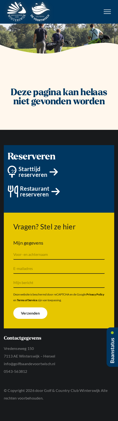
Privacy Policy (95, 294)
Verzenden (30, 313)
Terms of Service (27, 300)
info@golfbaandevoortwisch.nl (29, 363)
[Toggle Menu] (107, 12)
